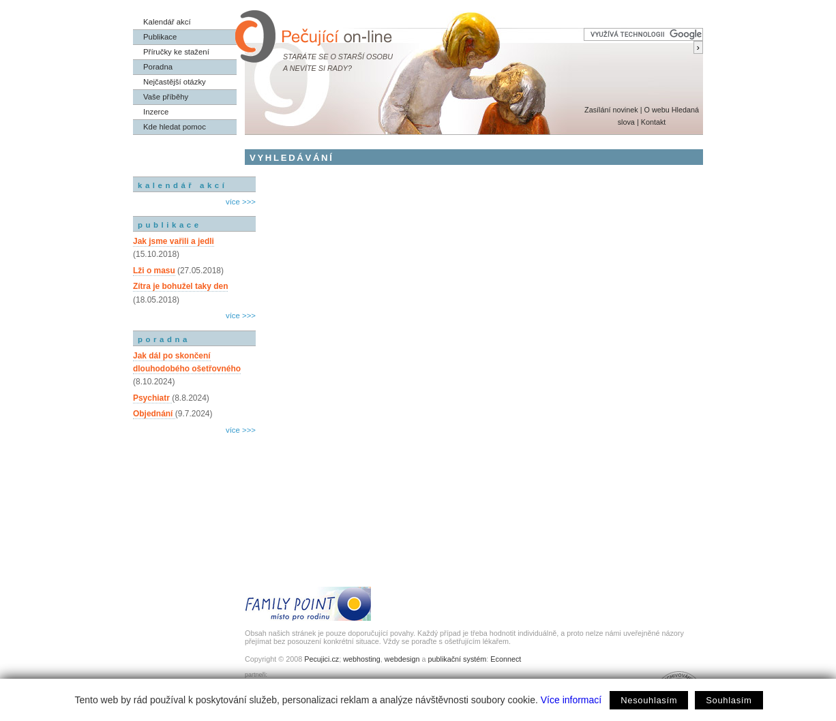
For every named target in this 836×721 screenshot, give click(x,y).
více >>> (241, 202)
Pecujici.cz (321, 659)
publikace (170, 225)
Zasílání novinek (611, 110)
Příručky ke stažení (176, 52)
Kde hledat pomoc (174, 127)
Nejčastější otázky (174, 82)
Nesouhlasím (649, 700)
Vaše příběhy (165, 97)
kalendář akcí (182, 185)
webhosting (361, 659)
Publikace (160, 37)
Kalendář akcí (167, 22)
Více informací (571, 699)
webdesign (402, 659)
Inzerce (155, 112)
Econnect (505, 659)
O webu (656, 110)
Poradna (158, 67)
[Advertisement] (194, 496)
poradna (164, 339)
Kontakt (653, 122)
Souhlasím (728, 700)
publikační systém (457, 659)
